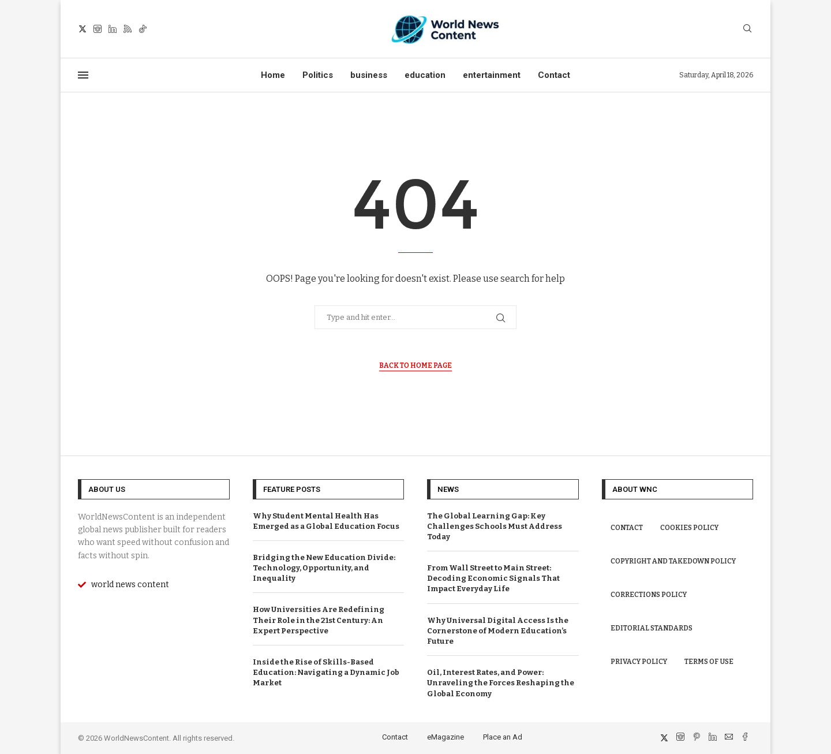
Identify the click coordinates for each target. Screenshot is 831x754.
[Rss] (127, 28)
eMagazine (445, 737)
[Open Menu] (83, 75)
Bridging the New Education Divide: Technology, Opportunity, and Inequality (324, 568)
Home (273, 75)
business (368, 75)
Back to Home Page (415, 365)
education (425, 75)
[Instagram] (97, 28)
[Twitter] (82, 28)
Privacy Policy (639, 662)
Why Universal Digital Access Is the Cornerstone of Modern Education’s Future (497, 630)
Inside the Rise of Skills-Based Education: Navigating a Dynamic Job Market (326, 672)
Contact (554, 75)
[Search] (747, 29)
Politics (317, 75)
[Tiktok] (142, 28)
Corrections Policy (649, 595)
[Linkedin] (112, 28)
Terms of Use (708, 662)
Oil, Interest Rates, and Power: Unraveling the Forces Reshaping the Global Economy (500, 682)
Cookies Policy (689, 528)
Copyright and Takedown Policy (673, 561)
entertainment (492, 75)
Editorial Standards (651, 628)
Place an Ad (502, 737)
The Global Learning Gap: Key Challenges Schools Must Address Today (494, 526)
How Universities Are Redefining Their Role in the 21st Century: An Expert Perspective (318, 619)
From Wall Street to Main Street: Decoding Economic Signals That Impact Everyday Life (493, 578)
